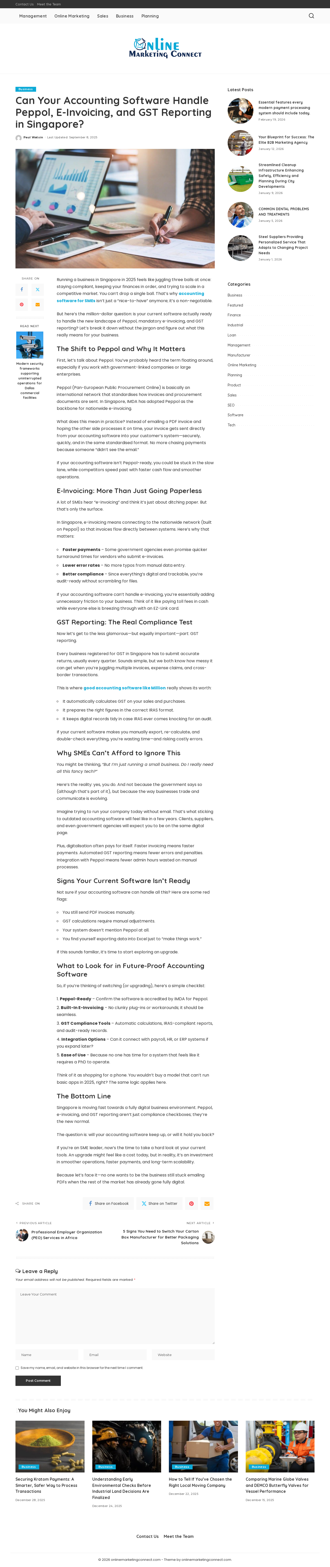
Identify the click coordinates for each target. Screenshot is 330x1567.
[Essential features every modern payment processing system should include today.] (240, 111)
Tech (231, 425)
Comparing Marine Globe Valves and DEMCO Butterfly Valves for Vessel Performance (278, 1486)
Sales (232, 395)
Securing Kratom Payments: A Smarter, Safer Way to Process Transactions (47, 1486)
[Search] (311, 16)
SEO (231, 405)
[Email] (37, 305)
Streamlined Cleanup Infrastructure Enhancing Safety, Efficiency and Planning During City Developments (282, 176)
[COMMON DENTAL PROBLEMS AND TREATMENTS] (240, 215)
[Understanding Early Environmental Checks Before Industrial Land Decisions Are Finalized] (126, 1447)
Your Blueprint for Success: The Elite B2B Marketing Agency (283, 140)
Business (26, 89)
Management (239, 345)
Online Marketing (242, 365)
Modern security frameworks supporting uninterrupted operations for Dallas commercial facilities (29, 380)
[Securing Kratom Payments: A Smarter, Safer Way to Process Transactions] (50, 1447)
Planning (235, 375)
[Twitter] (37, 290)
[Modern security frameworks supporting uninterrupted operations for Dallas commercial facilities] (29, 345)
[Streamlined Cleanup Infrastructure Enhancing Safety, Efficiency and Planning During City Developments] (240, 179)
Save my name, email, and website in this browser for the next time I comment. (82, 1369)
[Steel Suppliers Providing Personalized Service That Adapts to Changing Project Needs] (240, 248)
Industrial (235, 325)
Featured (235, 305)
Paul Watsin (33, 137)
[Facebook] (21, 290)
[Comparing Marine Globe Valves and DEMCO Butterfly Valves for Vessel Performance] (280, 1447)
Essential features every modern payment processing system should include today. (285, 107)
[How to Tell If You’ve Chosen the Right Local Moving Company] (203, 1447)
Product (234, 385)
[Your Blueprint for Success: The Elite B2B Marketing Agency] (240, 143)
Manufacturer (239, 355)
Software (235, 415)
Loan (232, 335)
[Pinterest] (21, 305)
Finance (234, 315)
